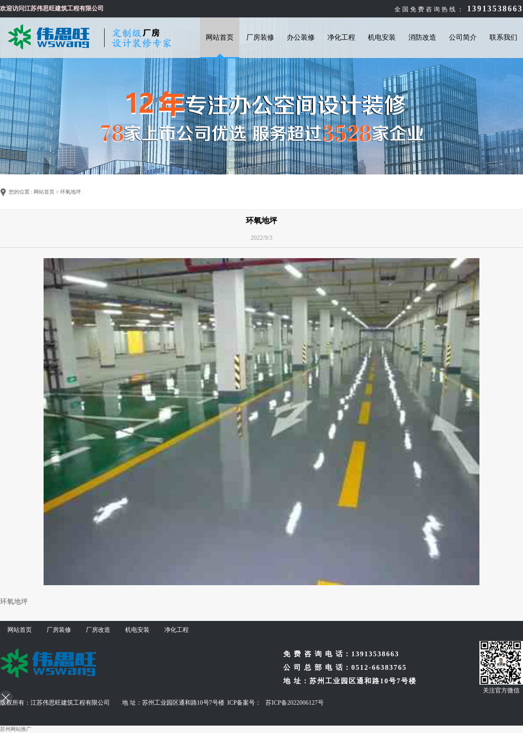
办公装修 (301, 37)
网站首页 (220, 37)
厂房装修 (260, 37)
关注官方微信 (501, 690)
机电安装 (382, 37)
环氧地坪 (70, 192)
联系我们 (503, 37)
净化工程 (341, 37)
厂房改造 (98, 630)
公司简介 (463, 37)
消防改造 (422, 37)
